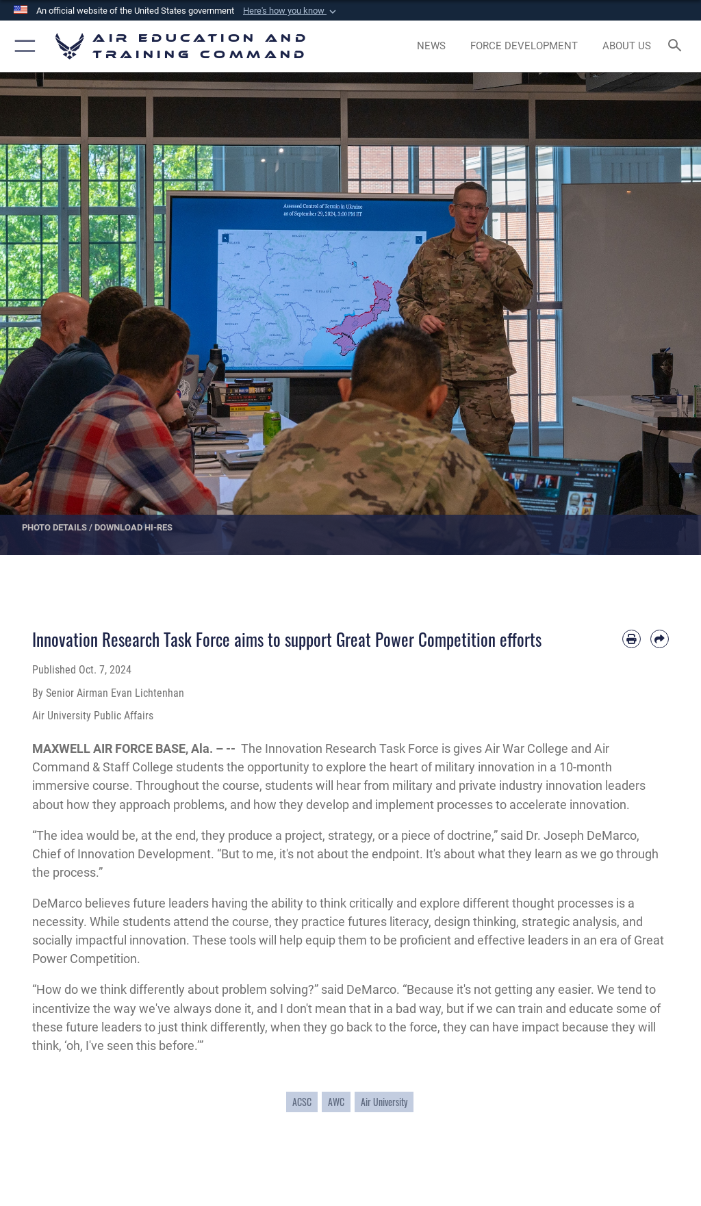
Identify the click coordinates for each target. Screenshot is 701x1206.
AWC (336, 1102)
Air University (384, 1102)
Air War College (528, 748)
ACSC (301, 1102)
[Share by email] (659, 639)
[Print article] (631, 639)
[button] (291, 11)
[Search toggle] (677, 46)
